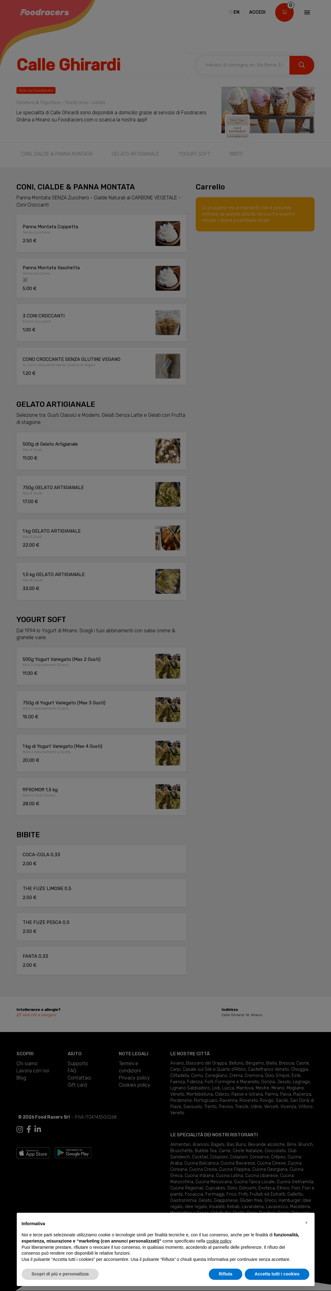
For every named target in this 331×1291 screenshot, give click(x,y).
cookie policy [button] (218, 1241)
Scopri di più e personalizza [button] (60, 1273)
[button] (306, 1223)
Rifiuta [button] (225, 1273)
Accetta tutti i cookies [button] (277, 1273)
